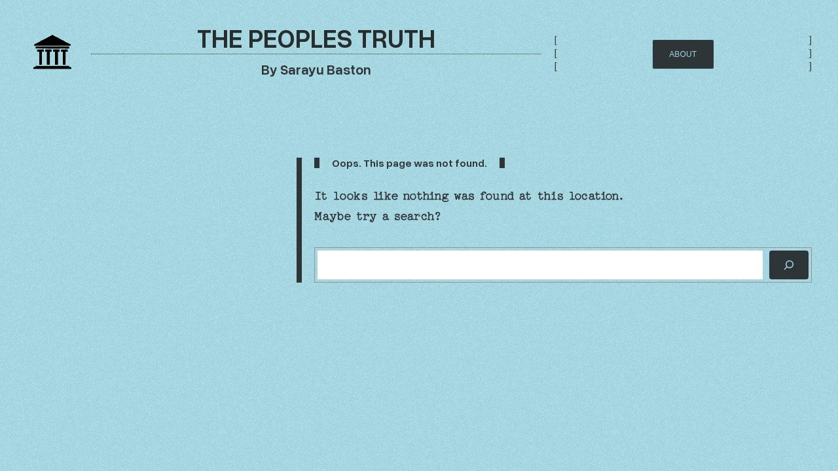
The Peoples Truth (316, 38)
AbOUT (683, 54)
